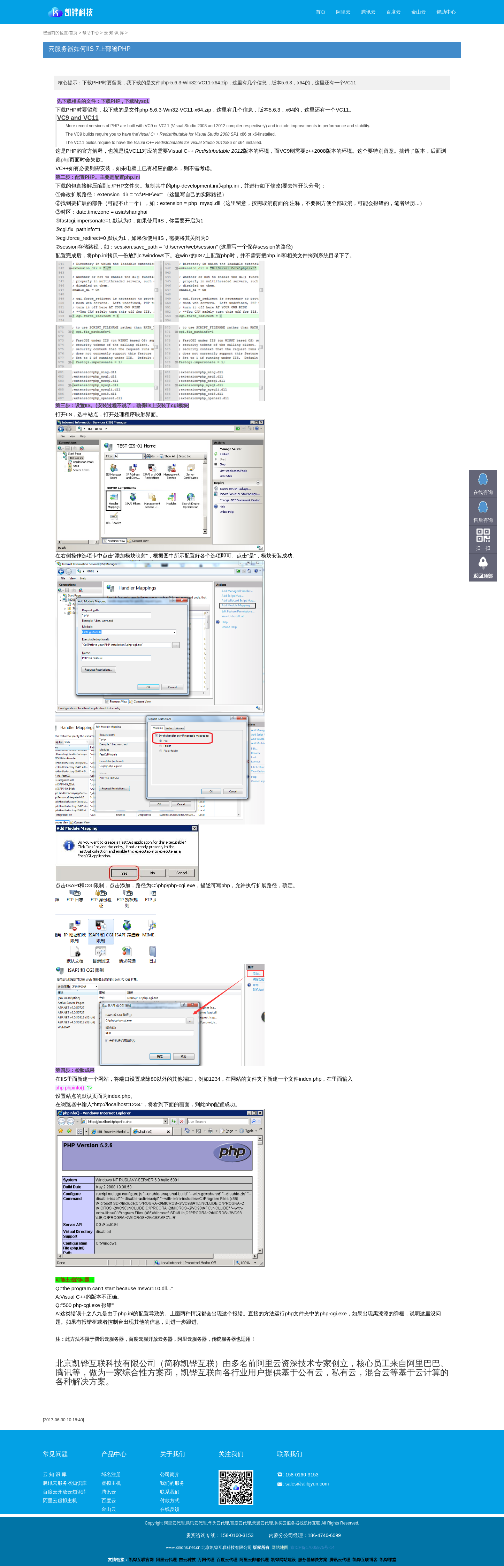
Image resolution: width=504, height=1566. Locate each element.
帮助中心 (446, 12)
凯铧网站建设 (283, 1559)
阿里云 (343, 12)
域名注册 (111, 1474)
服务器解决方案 (313, 1559)
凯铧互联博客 (364, 1559)
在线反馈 (170, 1509)
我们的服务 (172, 1483)
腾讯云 (368, 12)
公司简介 (170, 1474)
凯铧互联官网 (141, 1559)
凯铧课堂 (388, 1559)
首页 (321, 12)
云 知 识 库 (114, 32)
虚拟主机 (111, 1483)
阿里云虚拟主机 (60, 1500)
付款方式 (170, 1500)
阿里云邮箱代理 (254, 1559)
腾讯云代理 (339, 1559)
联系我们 (170, 1492)
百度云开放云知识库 (65, 1492)
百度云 (393, 12)
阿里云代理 (166, 1559)
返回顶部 (483, 576)
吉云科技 (187, 1559)
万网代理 (206, 1559)
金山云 (418, 12)
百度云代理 (226, 1559)
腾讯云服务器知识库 (65, 1483)
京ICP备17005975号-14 (312, 1547)
